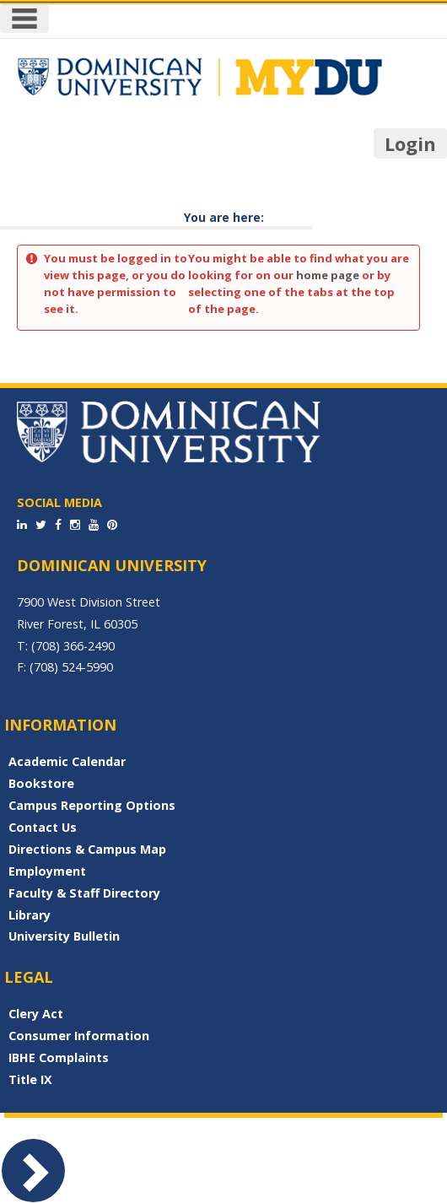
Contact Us (42, 827)
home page (327, 275)
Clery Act (35, 1014)
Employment (47, 871)
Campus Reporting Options (91, 805)
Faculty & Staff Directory (84, 893)
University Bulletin (64, 936)
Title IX (30, 1079)
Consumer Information (78, 1036)
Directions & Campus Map (87, 849)
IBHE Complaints (58, 1057)
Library (29, 915)
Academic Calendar (67, 761)
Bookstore (41, 783)
